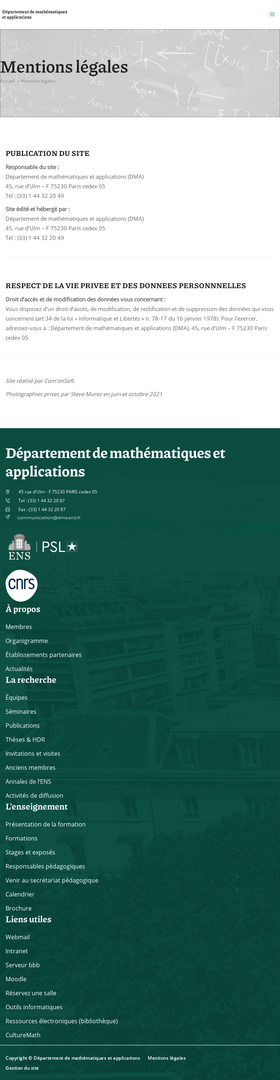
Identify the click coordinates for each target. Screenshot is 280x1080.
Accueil (7, 81)
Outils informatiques (34, 1007)
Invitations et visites (33, 753)
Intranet (17, 951)
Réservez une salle (31, 993)
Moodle (16, 979)
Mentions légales (167, 1058)
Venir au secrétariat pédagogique (52, 880)
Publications (23, 725)
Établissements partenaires (44, 655)
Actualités (19, 669)
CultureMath (23, 1035)
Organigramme (27, 641)
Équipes (17, 697)
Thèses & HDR (25, 739)
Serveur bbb (23, 965)
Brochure (19, 908)
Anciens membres (31, 767)
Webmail (18, 937)
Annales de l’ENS (28, 781)
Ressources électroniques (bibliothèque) (62, 1021)
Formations (22, 838)
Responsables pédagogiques (45, 866)
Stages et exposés (30, 852)
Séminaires (21, 711)
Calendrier (20, 894)
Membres (19, 627)
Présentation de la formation (46, 824)
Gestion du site (22, 1068)
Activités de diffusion (34, 795)
